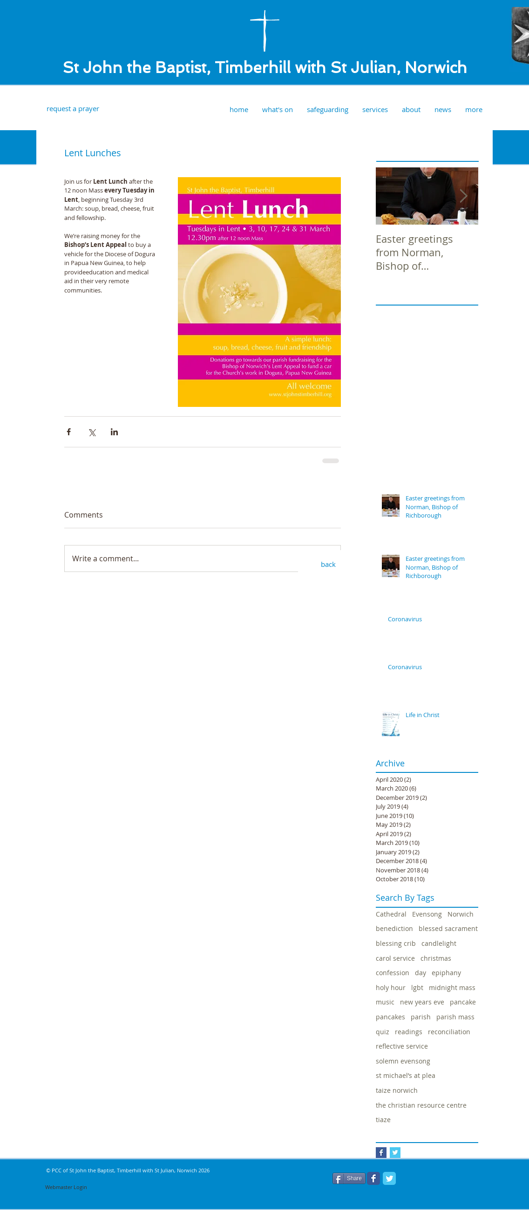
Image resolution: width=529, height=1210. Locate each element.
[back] (328, 564)
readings (408, 1031)
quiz (382, 1031)
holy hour (391, 987)
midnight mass (452, 987)
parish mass (455, 1016)
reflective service (402, 1046)
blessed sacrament (448, 928)
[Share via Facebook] (68, 431)
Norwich (461, 914)
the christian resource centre (421, 1105)
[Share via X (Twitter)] (91, 431)
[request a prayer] (73, 108)
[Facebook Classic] (373, 1178)
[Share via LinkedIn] (114, 431)
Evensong (427, 914)
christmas (435, 958)
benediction (394, 928)
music (385, 1001)
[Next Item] (463, 196)
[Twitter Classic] (389, 1178)
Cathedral (391, 914)
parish (421, 1016)
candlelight (438, 943)
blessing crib (396, 943)
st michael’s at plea (405, 1075)
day (420, 972)
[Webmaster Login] (66, 1187)
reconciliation (449, 1031)
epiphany (446, 972)
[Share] (349, 1178)
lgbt (417, 987)
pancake (463, 1001)
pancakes (390, 1016)
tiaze (383, 1119)
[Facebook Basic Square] (381, 1152)
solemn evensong (403, 1061)
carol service (395, 958)
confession (392, 972)
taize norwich (397, 1090)
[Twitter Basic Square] (395, 1152)
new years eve (422, 1001)
